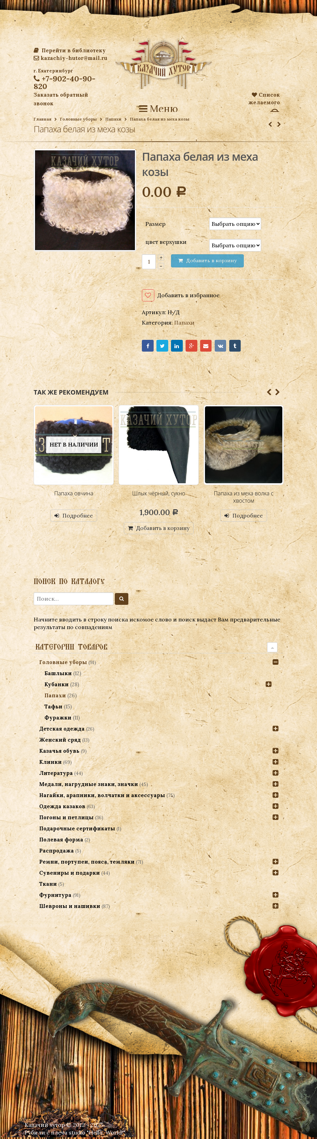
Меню (158, 109)
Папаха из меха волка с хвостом (243, 498)
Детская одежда (62, 730)
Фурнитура (55, 896)
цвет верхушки (166, 242)
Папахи (113, 119)
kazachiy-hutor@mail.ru (70, 58)
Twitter (164, 346)
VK (227, 346)
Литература (56, 774)
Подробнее (77, 516)
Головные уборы (78, 119)
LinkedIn (180, 346)
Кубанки (57, 686)
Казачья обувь (59, 752)
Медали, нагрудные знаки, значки (88, 786)
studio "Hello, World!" (97, 1134)
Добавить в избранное (188, 295)
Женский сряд (60, 741)
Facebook (148, 346)
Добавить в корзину (162, 529)
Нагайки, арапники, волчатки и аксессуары (102, 797)
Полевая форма (61, 841)
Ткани (48, 885)
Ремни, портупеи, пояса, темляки (87, 863)
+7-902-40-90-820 (64, 82)
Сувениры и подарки (69, 874)
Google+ (195, 346)
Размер (155, 223)
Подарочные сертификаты (77, 830)
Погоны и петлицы (66, 819)
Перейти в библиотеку (70, 50)
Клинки (50, 763)
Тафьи (54, 708)
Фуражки (58, 719)
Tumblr (243, 346)
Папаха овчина (73, 494)
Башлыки (58, 675)
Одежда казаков (62, 808)
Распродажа (56, 852)
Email (211, 346)
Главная (42, 119)
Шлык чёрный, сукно (159, 494)
